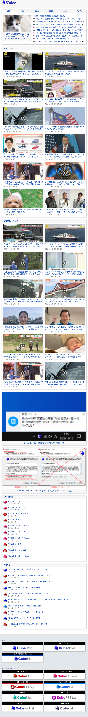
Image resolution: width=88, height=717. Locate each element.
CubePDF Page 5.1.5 (18, 513)
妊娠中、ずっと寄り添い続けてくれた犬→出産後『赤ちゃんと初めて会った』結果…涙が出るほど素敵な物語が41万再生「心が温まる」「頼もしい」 (64, 357)
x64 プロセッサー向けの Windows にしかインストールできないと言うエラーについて (41, 600)
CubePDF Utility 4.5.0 (18, 507)
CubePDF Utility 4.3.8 (18, 526)
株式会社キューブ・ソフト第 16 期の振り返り (25, 618)
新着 (9, 11)
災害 (65, 11)
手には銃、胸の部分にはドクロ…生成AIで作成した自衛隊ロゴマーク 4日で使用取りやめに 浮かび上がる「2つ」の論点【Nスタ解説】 (64, 184)
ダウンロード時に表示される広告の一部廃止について (28, 569)
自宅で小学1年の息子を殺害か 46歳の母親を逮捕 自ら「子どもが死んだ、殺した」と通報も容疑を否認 (64, 274)
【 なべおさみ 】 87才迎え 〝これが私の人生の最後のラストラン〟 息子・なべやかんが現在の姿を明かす (64, 329)
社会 (23, 11)
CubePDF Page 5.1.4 (18, 550)
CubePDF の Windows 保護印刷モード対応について (29, 575)
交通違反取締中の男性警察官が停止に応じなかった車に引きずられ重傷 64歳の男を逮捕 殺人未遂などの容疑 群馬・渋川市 (23, 274)
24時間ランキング (11, 221)
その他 (79, 11)
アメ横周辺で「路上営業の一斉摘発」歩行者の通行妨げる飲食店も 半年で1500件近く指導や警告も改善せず (23, 184)
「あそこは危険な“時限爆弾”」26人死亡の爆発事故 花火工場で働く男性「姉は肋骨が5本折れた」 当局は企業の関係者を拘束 (23, 74)
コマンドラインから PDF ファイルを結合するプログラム (29, 594)
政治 (37, 11)
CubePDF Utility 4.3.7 (18, 532)
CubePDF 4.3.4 (15, 544)
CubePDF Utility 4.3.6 (18, 538)
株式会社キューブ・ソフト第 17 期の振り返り (25, 587)
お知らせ (7, 565)
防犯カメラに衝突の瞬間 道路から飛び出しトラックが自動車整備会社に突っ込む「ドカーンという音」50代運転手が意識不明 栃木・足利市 (64, 384)
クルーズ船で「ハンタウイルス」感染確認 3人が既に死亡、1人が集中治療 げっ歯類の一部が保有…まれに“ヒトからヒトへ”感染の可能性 (64, 246)
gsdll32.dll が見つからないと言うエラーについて (27, 624)
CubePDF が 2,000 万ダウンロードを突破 (25, 612)
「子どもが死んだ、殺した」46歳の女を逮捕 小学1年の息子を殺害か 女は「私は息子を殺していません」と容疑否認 (64, 301)
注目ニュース (8, 48)
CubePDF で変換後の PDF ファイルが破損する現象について (32, 581)
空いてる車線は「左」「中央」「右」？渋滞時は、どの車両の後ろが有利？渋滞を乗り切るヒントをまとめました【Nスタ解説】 (23, 157)
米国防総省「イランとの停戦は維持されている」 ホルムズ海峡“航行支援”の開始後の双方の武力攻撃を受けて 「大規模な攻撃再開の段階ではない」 (64, 157)
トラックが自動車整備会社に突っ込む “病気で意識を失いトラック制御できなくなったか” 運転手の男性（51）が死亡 (23, 129)
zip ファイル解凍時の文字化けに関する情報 (24, 606)
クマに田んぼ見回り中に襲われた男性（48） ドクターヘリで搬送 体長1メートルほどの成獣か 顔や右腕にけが (23, 357)
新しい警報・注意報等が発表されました (50, 16)
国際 (51, 11)
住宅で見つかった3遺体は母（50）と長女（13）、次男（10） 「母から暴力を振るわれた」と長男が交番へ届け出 (23, 101)
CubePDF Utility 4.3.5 (18, 556)
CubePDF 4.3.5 (15, 520)
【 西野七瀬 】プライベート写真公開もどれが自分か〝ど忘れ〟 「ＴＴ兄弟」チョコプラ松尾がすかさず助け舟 (64, 212)
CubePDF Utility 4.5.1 (18, 501)
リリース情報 (8, 497)
